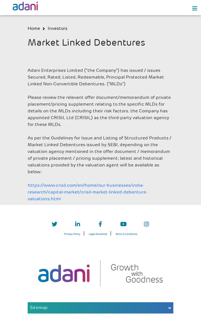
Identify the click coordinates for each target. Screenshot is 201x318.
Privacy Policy (72, 234)
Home (34, 28)
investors (57, 28)
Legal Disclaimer (98, 234)
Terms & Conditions (126, 234)
